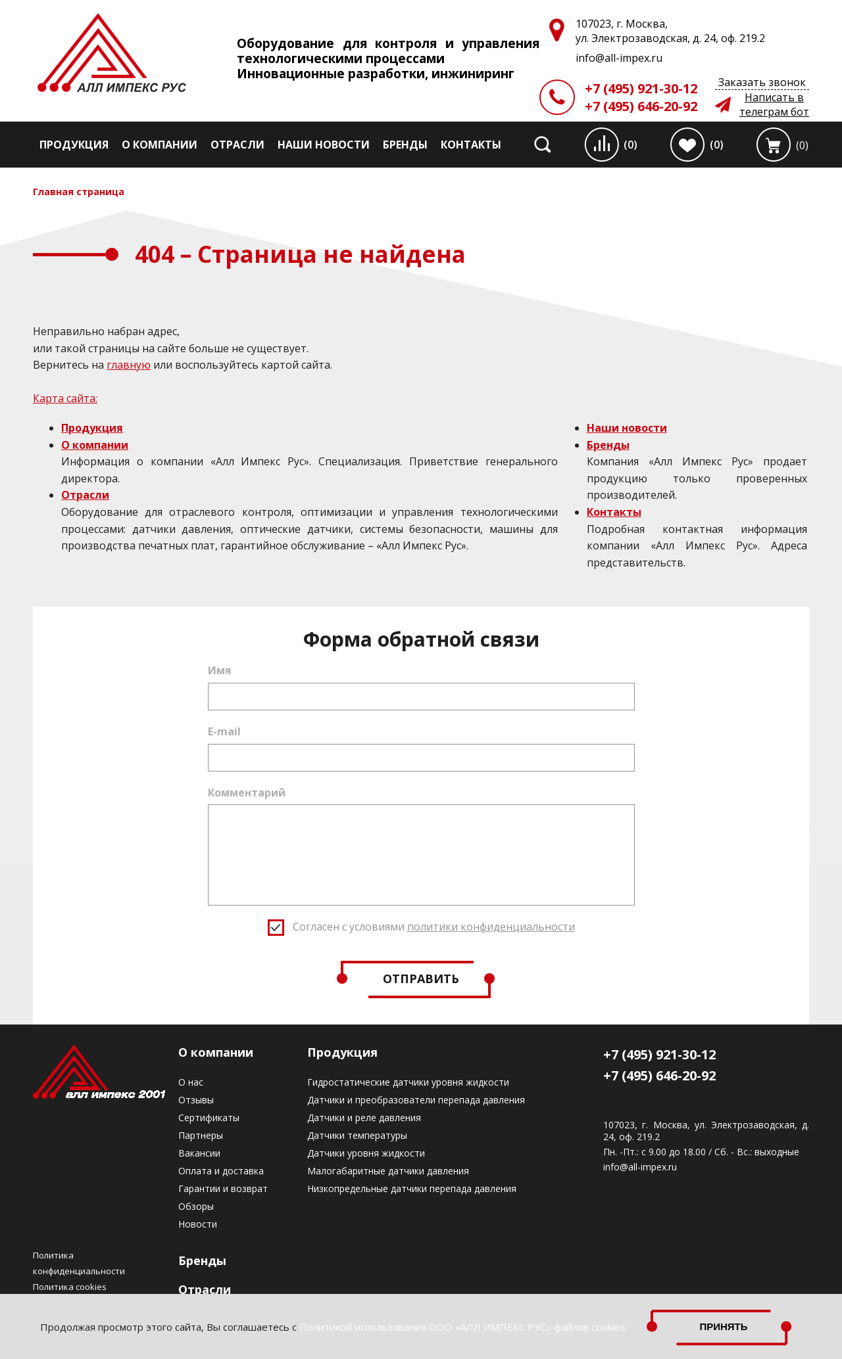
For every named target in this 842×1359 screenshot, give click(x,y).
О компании (159, 144)
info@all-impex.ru (640, 1167)
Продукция (74, 144)
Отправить (421, 979)
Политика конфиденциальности (79, 1263)
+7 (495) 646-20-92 (641, 106)
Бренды (405, 144)
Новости (197, 1224)
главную (129, 364)
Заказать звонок (762, 82)
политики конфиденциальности (491, 926)
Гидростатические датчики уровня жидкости (408, 1082)
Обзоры (196, 1206)
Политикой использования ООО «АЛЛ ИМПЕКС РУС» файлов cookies (462, 1326)
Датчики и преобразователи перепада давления (416, 1100)
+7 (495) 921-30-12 (641, 88)
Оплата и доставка (221, 1170)
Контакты (471, 144)
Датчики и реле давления (364, 1117)
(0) (630, 144)
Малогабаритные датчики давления (388, 1170)
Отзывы (196, 1100)
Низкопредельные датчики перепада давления (411, 1188)
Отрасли (237, 144)
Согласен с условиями (434, 926)
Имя (220, 670)
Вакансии (199, 1153)
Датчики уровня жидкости (366, 1153)
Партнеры (200, 1135)
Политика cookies (70, 1287)
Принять (723, 1326)
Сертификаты (208, 1117)
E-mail (224, 731)
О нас (190, 1082)
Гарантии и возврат (223, 1188)
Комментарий (246, 792)
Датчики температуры (357, 1135)
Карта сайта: (65, 398)
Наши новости (324, 144)
